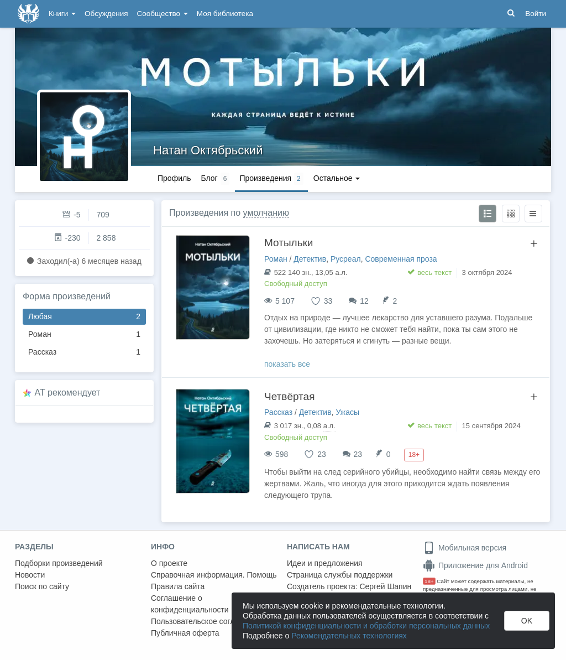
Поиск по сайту (42, 586)
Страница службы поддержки (339, 574)
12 (364, 301)
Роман (84, 334)
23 (358, 454)
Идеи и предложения (325, 563)
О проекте (169, 563)
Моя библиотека (225, 13)
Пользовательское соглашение (207, 621)
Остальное (336, 178)
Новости (30, 574)
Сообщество (162, 13)
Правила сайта (178, 586)
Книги (62, 13)
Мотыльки (288, 242)
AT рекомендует (68, 392)
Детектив (310, 258)
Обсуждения (106, 13)
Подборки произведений (59, 563)
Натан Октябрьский (208, 150)
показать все (287, 364)
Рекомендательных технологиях (349, 635)
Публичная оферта (185, 632)
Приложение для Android (475, 565)
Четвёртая (289, 396)
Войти (535, 13)
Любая (84, 317)
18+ (429, 581)
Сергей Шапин (385, 586)
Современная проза (401, 258)
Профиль (174, 178)
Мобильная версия (464, 548)
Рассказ (84, 352)
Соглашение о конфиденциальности (190, 604)
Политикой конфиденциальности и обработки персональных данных (366, 625)
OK (526, 620)
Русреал (346, 258)
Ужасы (347, 412)
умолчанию (266, 212)
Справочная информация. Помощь (214, 574)
